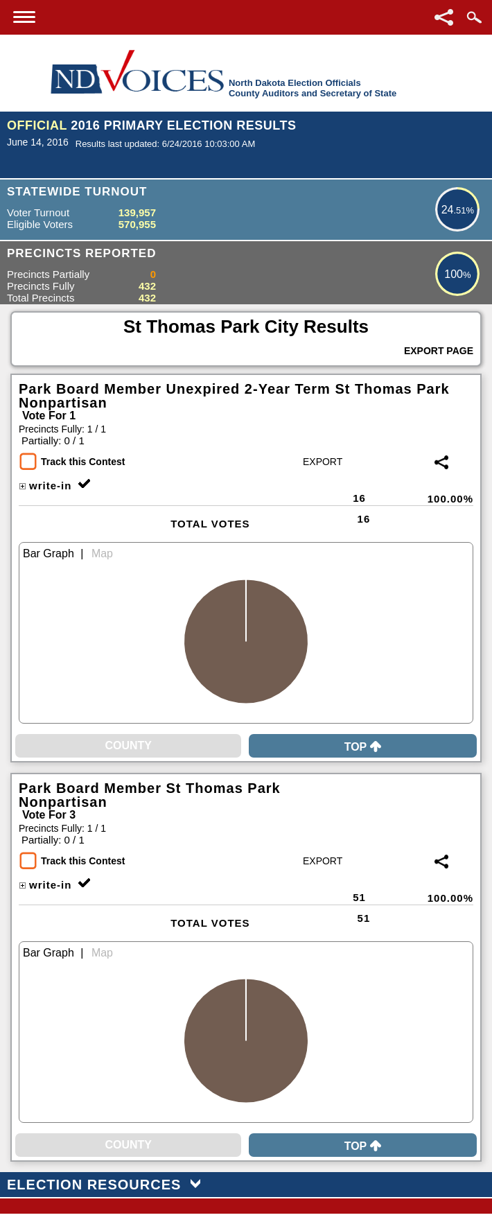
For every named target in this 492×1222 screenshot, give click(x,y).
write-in (45, 485)
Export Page (438, 350)
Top (363, 747)
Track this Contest (83, 461)
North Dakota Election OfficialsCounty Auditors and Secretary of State (312, 88)
